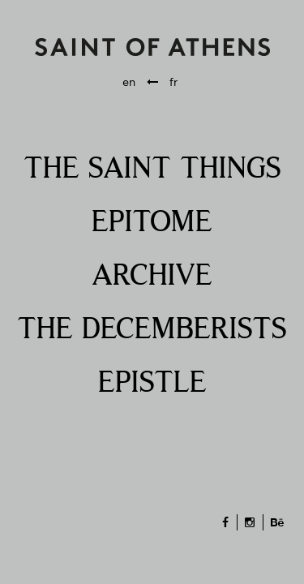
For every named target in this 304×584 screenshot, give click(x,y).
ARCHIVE (152, 277)
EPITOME (152, 223)
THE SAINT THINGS (152, 169)
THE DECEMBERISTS (152, 330)
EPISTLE (152, 384)
